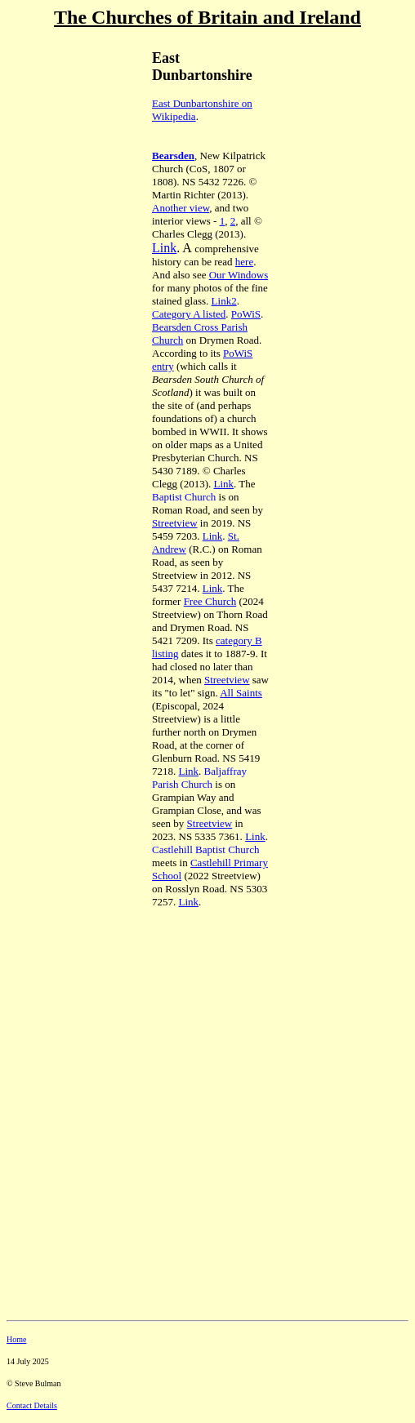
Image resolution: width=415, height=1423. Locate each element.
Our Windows (239, 275)
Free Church (210, 601)
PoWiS (246, 314)
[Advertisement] (64, 148)
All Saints (241, 693)
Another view (180, 208)
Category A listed (188, 314)
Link (164, 248)
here (244, 262)
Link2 (224, 301)
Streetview (175, 523)
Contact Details (32, 1405)
